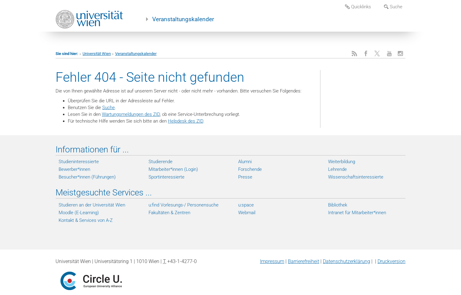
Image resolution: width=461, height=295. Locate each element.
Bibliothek (337, 205)
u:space (246, 205)
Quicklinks (358, 7)
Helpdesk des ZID (185, 121)
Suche (393, 7)
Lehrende (337, 169)
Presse (245, 177)
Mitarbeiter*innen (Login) (173, 169)
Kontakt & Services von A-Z (86, 220)
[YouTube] (389, 53)
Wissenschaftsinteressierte (355, 177)
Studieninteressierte (79, 161)
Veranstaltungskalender (183, 19)
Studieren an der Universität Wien (92, 205)
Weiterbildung (341, 161)
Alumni (245, 161)
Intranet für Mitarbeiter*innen (357, 212)
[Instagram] (400, 53)
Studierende (160, 161)
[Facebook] (366, 53)
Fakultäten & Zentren (169, 212)
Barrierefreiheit (303, 261)
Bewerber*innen (74, 169)
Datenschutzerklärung (346, 261)
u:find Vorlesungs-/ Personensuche (184, 205)
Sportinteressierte (166, 177)
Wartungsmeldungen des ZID (131, 114)
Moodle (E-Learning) (79, 212)
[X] (377, 53)
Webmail (246, 212)
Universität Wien (97, 53)
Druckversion (391, 261)
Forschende (250, 169)
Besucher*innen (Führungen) (87, 177)
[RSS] (354, 53)
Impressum (272, 261)
